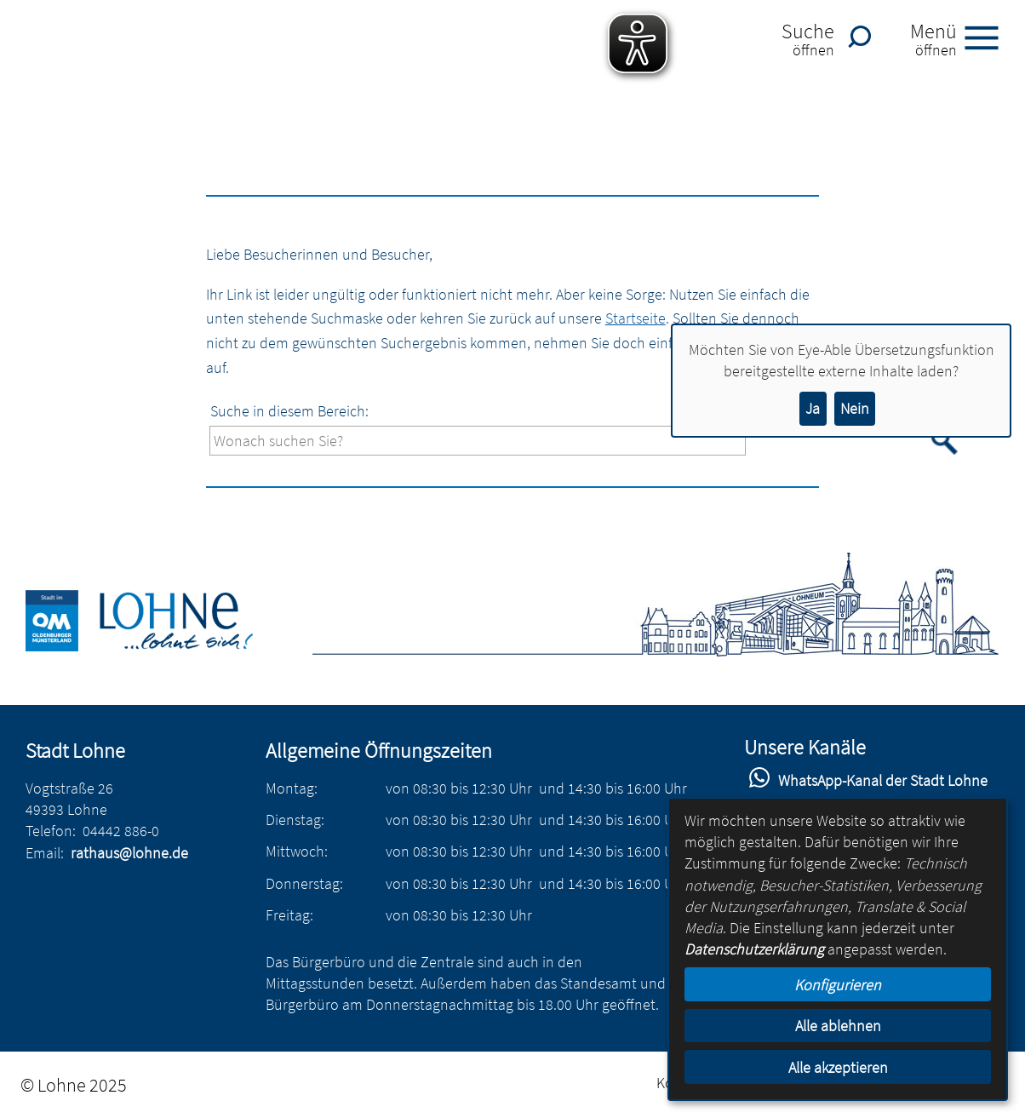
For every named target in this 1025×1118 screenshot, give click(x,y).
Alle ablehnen (838, 1025)
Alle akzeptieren (838, 1067)
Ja (812, 408)
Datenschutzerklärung (754, 949)
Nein (854, 408)
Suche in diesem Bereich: (289, 411)
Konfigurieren (837, 985)
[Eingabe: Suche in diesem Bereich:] (477, 441)
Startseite (635, 318)
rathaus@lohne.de (129, 853)
